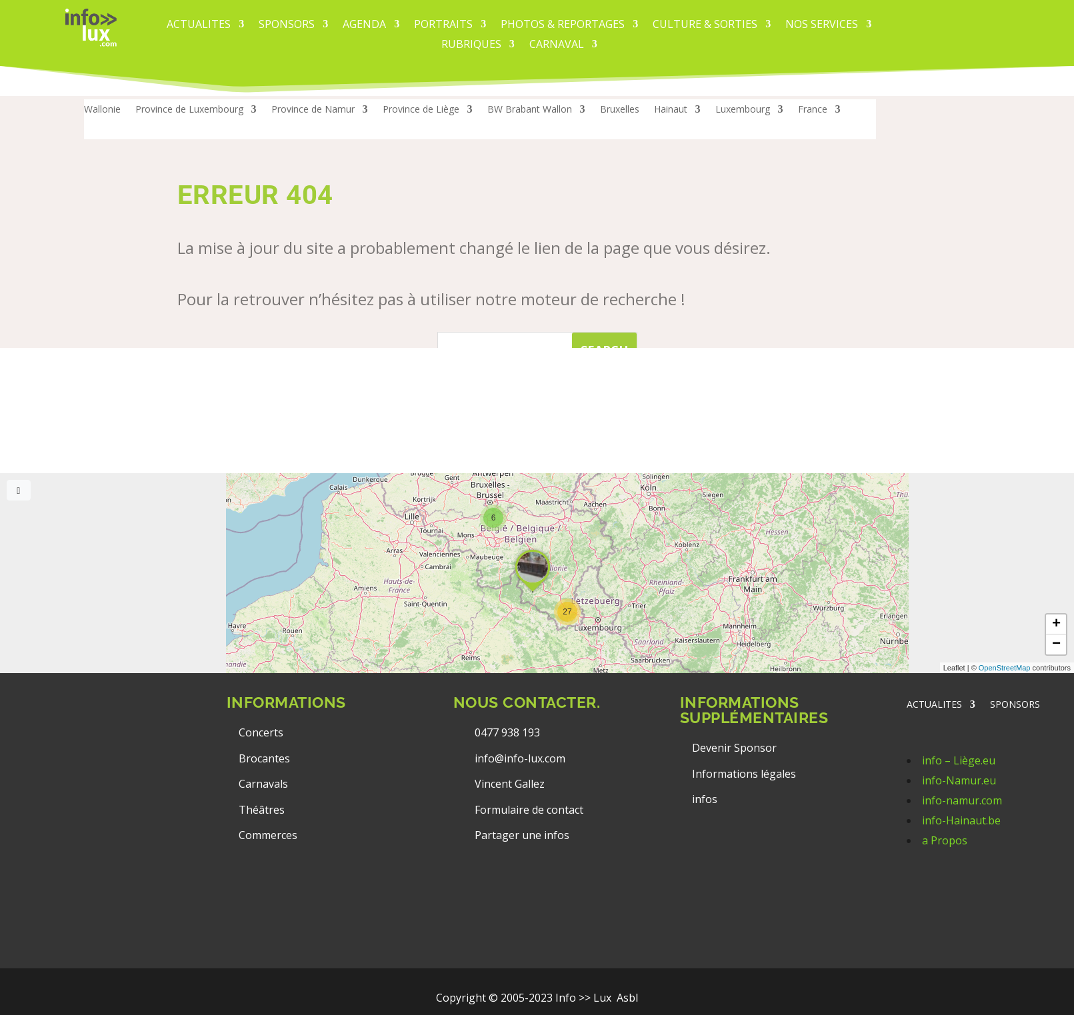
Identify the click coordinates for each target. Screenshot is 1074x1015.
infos (706, 799)
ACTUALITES (199, 25)
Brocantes (264, 758)
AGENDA (364, 25)
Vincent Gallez (510, 783)
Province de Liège (421, 110)
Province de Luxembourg (189, 110)
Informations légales (744, 773)
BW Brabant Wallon (529, 110)
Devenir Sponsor (734, 747)
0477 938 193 (507, 732)
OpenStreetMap (1005, 668)
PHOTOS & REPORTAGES (563, 25)
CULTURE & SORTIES (705, 25)
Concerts (261, 732)
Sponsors (287, 25)
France (812, 110)
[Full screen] (19, 490)
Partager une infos (522, 835)
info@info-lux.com (520, 758)
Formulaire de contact (529, 809)
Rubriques (471, 45)
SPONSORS (1015, 705)
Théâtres (262, 809)
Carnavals (263, 783)
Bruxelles (619, 110)
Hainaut (670, 110)
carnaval (556, 45)
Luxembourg (742, 110)
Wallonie (102, 110)
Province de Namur (313, 110)
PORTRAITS (443, 25)
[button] (567, 611)
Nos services (821, 25)
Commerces (268, 835)
